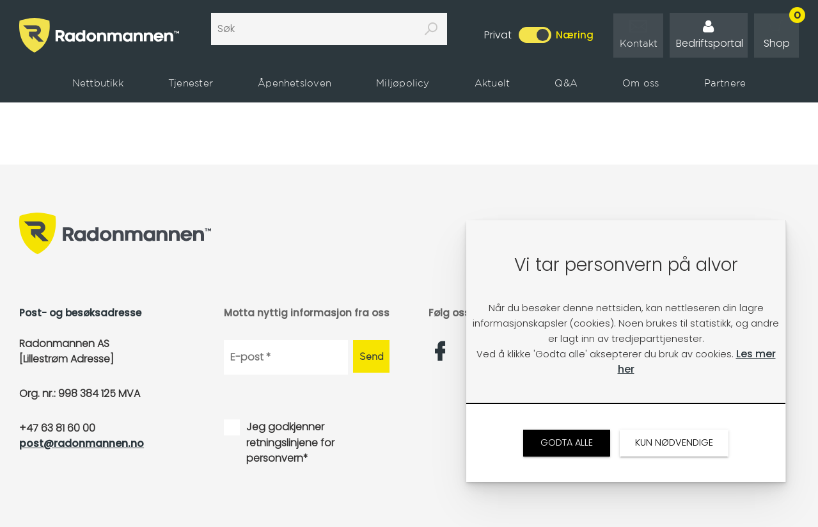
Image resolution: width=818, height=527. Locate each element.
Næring (575, 35)
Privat (498, 35)
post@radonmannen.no (81, 443)
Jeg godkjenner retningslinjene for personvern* (290, 442)
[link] (638, 35)
